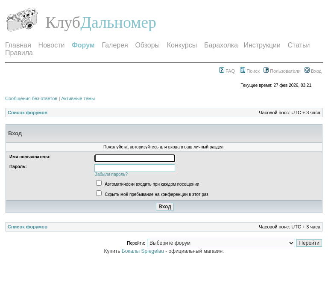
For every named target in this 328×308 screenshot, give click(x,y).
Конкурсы (182, 45)
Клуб (62, 22)
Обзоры (147, 45)
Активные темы (78, 98)
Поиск (250, 71)
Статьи (299, 45)
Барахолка (221, 45)
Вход (313, 71)
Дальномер (118, 22)
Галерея (115, 45)
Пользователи (282, 71)
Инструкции (261, 45)
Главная (18, 45)
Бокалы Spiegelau (143, 251)
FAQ (227, 71)
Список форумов (27, 112)
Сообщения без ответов (31, 98)
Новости (51, 45)
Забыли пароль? (111, 174)
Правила (19, 52)
